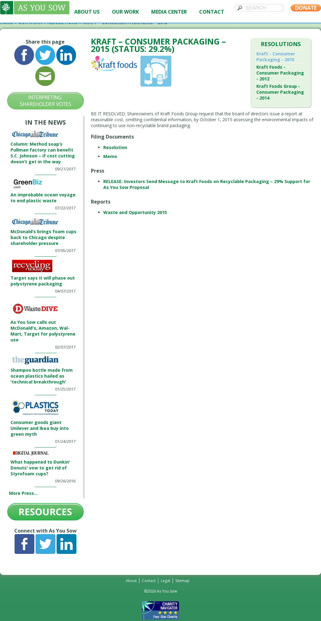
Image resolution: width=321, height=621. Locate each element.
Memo (110, 156)
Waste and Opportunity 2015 (135, 212)
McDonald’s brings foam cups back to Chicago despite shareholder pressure (43, 237)
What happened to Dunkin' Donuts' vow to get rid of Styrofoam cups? (40, 468)
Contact (149, 580)
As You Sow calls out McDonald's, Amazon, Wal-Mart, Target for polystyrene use (43, 331)
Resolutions (281, 44)
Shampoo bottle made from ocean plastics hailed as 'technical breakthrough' (42, 376)
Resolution (115, 147)
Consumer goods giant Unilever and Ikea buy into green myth (40, 428)
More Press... (23, 493)
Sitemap (182, 580)
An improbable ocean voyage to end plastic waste (43, 197)
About (131, 580)
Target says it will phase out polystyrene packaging (43, 281)
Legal (165, 580)
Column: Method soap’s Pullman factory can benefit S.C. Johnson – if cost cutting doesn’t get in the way (43, 153)
